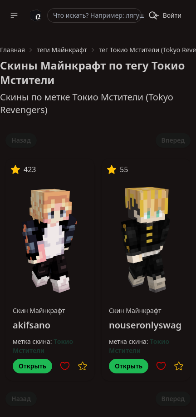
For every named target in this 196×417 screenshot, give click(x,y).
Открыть (32, 366)
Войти (167, 15)
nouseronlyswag (145, 325)
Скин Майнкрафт (39, 310)
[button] (14, 15)
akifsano (31, 325)
